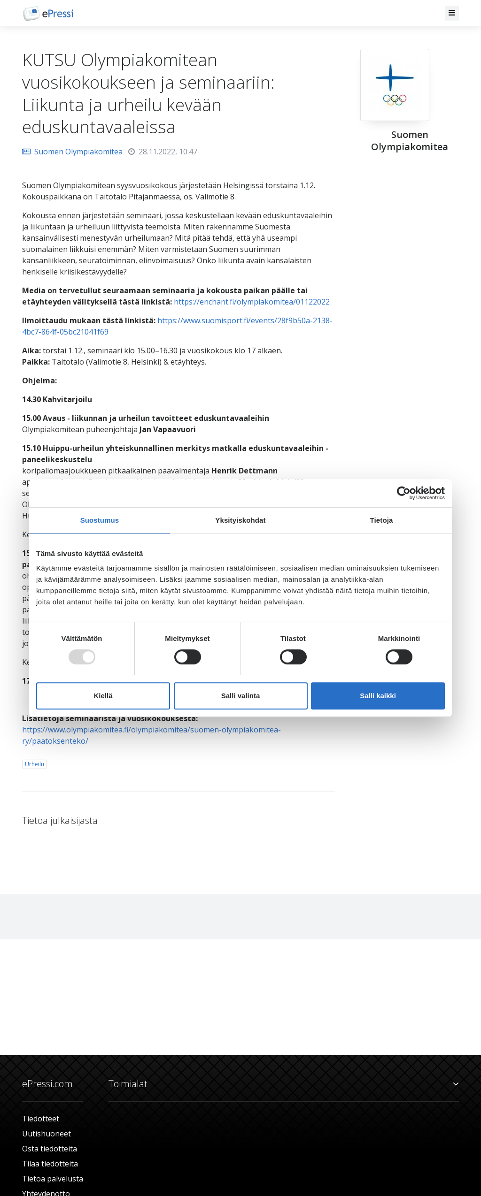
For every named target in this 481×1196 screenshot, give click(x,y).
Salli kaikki (378, 696)
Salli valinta (240, 696)
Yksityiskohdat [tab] (240, 520)
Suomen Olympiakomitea (72, 151)
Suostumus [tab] (99, 520)
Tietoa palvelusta (52, 1178)
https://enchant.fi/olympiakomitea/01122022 (252, 302)
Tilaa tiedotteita (50, 1163)
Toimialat (284, 1084)
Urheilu (34, 764)
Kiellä (102, 696)
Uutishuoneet (46, 1133)
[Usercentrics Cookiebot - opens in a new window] (404, 493)
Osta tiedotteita (49, 1148)
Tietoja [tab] (381, 520)
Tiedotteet (40, 1118)
